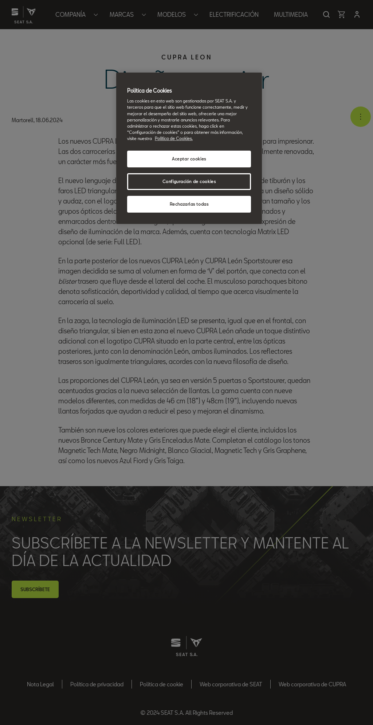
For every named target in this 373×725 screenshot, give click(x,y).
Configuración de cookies (189, 181)
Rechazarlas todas (189, 204)
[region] (189, 148)
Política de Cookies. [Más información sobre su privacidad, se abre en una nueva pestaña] (174, 138)
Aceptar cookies (189, 158)
